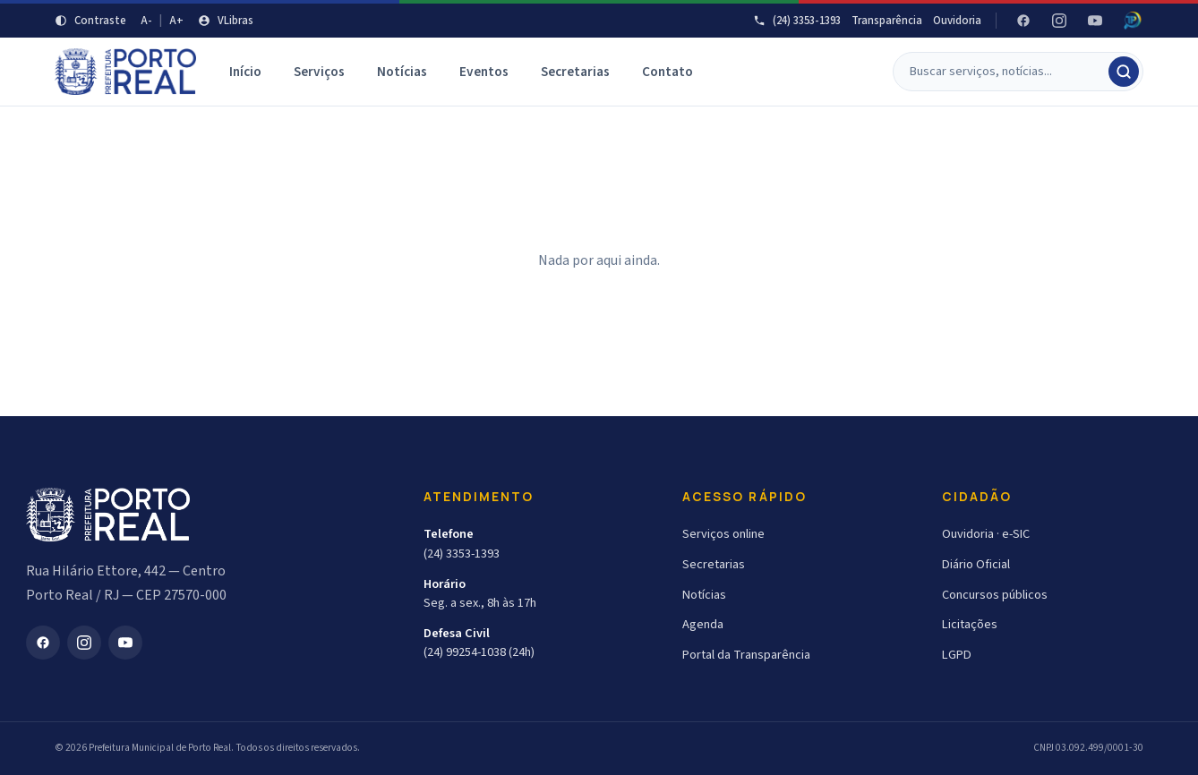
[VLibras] (225, 21)
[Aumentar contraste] (90, 21)
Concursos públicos (995, 594)
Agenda (702, 624)
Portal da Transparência (746, 654)
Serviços (319, 71)
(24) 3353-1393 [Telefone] (797, 21)
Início (245, 71)
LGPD (956, 654)
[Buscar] (1008, 71)
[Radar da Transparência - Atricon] (1132, 20)
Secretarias (575, 71)
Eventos (484, 71)
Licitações (969, 624)
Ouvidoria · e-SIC (986, 533)
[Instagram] (1059, 20)
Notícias (402, 71)
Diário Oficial (976, 564)
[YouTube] (1095, 20)
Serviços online (723, 533)
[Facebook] (1023, 20)
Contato (667, 71)
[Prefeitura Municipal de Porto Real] (126, 71)
